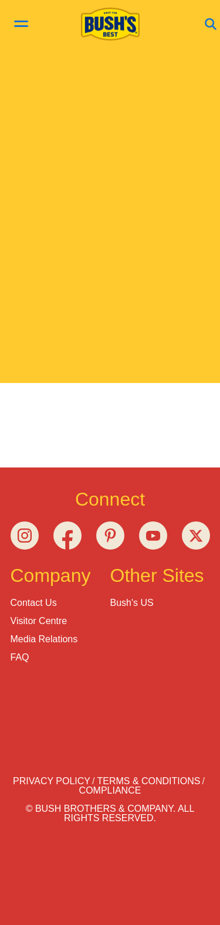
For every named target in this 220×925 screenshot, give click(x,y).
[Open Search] (210, 25)
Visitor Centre (39, 621)
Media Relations (44, 639)
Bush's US (132, 603)
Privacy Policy (51, 781)
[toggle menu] (21, 25)
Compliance (110, 790)
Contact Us (34, 603)
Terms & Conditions (148, 781)
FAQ (20, 657)
